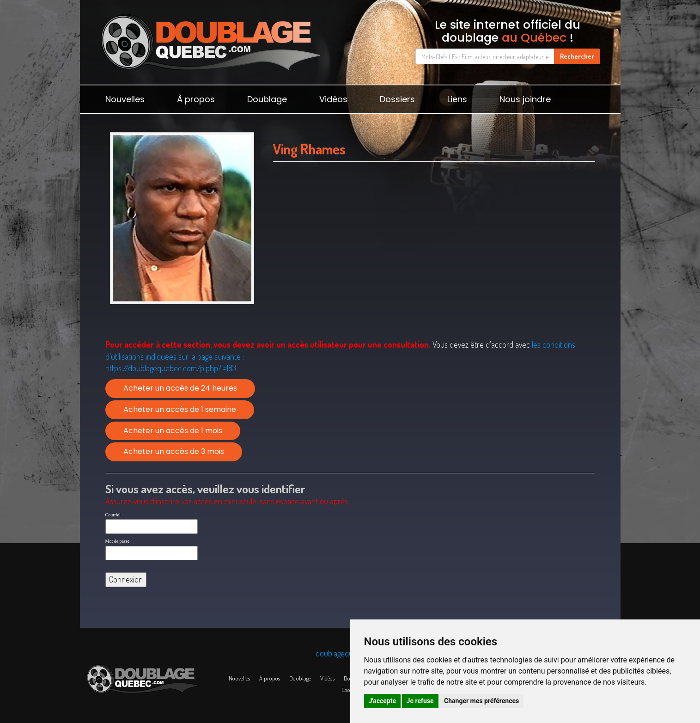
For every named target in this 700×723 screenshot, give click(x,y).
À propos (196, 99)
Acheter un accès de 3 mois (173, 451)
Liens (457, 99)
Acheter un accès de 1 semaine (179, 409)
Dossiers (397, 99)
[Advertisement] (434, 262)
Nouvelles (125, 99)
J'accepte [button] (382, 701)
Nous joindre (525, 99)
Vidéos (333, 99)
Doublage (267, 99)
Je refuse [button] (420, 701)
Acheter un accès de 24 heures (180, 388)
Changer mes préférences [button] (481, 701)
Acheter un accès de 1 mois (172, 430)
